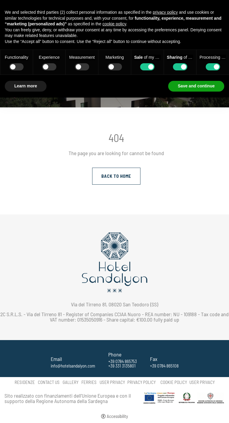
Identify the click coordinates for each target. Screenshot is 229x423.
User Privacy (112, 382)
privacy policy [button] (165, 12)
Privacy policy (141, 382)
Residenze (25, 382)
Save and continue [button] (196, 86)
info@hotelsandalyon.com (73, 366)
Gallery (70, 382)
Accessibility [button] (117, 416)
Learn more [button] (25, 86)
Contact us (49, 382)
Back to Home (116, 176)
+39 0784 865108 (164, 366)
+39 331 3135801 (122, 366)
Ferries (89, 382)
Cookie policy (173, 382)
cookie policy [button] (114, 23)
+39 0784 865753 (122, 361)
